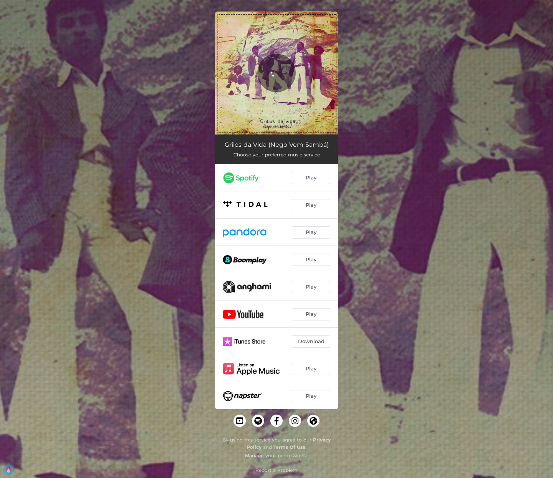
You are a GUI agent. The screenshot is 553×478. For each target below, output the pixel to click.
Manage (254, 455)
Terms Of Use (289, 447)
